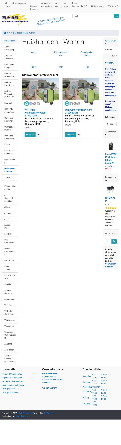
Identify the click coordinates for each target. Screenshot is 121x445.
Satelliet (7, 284)
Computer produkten (8, 119)
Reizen (34, 67)
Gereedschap (9, 161)
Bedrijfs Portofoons (9, 83)
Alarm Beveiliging (9, 48)
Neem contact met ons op (13, 385)
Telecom (8, 305)
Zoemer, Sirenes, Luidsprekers (10, 359)
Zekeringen (9, 350)
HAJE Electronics (25, 413)
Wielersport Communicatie (10, 335)
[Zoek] (93, 16)
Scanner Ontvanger (8, 291)
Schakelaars (9, 299)
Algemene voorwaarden (12, 377)
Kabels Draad (7, 226)
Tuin (87, 67)
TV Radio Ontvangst (8, 312)
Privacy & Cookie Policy (12, 374)
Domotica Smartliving (9, 137)
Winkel (12, 33)
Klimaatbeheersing (9, 187)
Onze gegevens (8, 389)
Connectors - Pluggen (9, 128)
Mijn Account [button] (19, 3)
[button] (85, 6)
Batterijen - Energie (9, 66)
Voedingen (9, 326)
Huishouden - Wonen (26, 33)
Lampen (7, 234)
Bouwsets (8, 103)
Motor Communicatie (10, 252)
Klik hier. (112, 110)
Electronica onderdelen (9, 152)
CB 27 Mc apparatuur (9, 110)
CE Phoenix (48, 413)
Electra (7, 145)
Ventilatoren (9, 320)
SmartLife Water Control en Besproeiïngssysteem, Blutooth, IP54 (39, 121)
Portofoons (9, 260)
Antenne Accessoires (9, 57)
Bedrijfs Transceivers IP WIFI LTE (9, 94)
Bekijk (30, 135)
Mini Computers (9, 241)
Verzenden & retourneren (12, 381)
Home (7, 4)
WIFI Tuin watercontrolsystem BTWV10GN (35, 112)
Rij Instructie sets (9, 277)
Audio (33, 52)
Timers (61, 67)
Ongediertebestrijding (9, 198)
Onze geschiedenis (10, 392)
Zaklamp (8, 344)
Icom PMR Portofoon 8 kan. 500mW (111, 158)
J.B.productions (21, 416)
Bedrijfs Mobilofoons (9, 75)
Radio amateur (8, 268)
